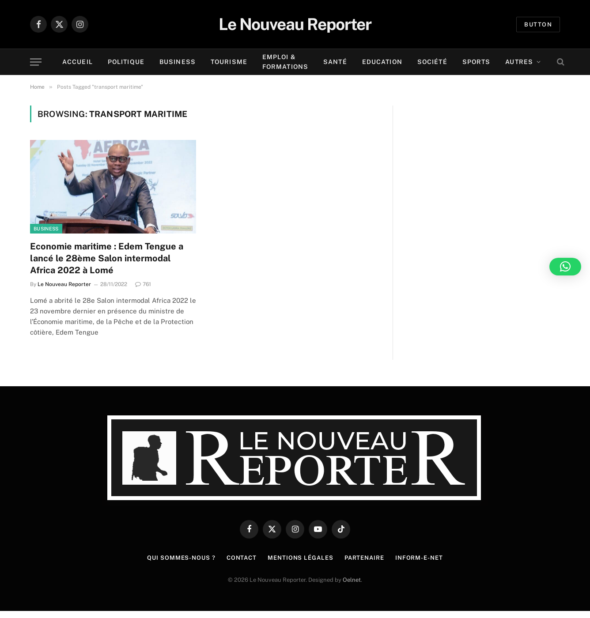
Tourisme (229, 61)
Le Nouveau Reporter (64, 284)
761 (143, 284)
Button (538, 24)
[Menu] (36, 62)
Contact (242, 557)
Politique (126, 61)
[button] (565, 266)
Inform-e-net (419, 557)
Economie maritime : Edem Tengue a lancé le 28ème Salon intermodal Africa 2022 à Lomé (106, 258)
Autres (519, 61)
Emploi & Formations (285, 61)
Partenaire (364, 557)
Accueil (77, 61)
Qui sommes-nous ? (181, 557)
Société (432, 61)
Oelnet (352, 580)
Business (177, 61)
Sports (476, 61)
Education (382, 61)
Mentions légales (300, 557)
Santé (335, 61)
